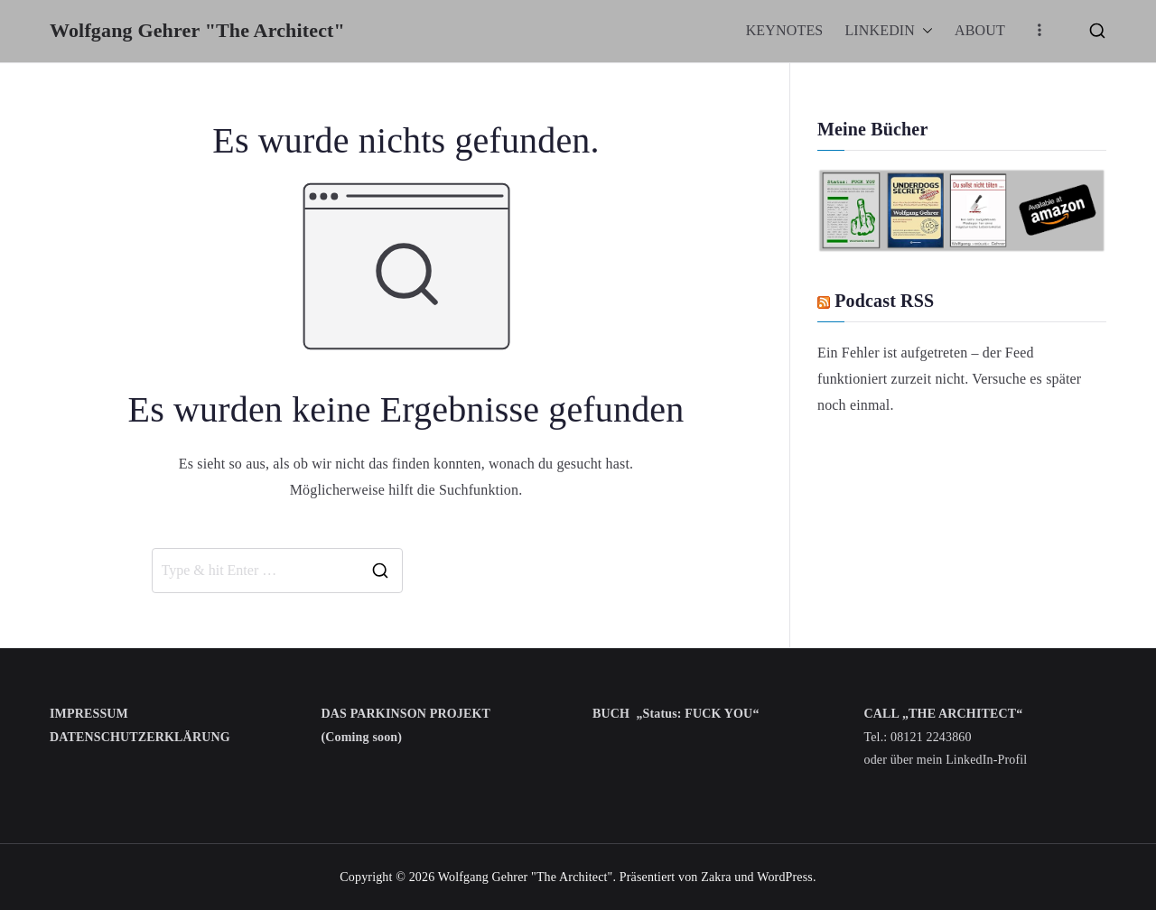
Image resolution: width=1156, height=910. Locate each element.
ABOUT (980, 30)
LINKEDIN (888, 31)
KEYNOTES (785, 30)
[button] (924, 31)
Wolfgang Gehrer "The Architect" (197, 30)
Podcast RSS (884, 301)
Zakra (716, 877)
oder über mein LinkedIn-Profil (946, 759)
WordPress (785, 877)
